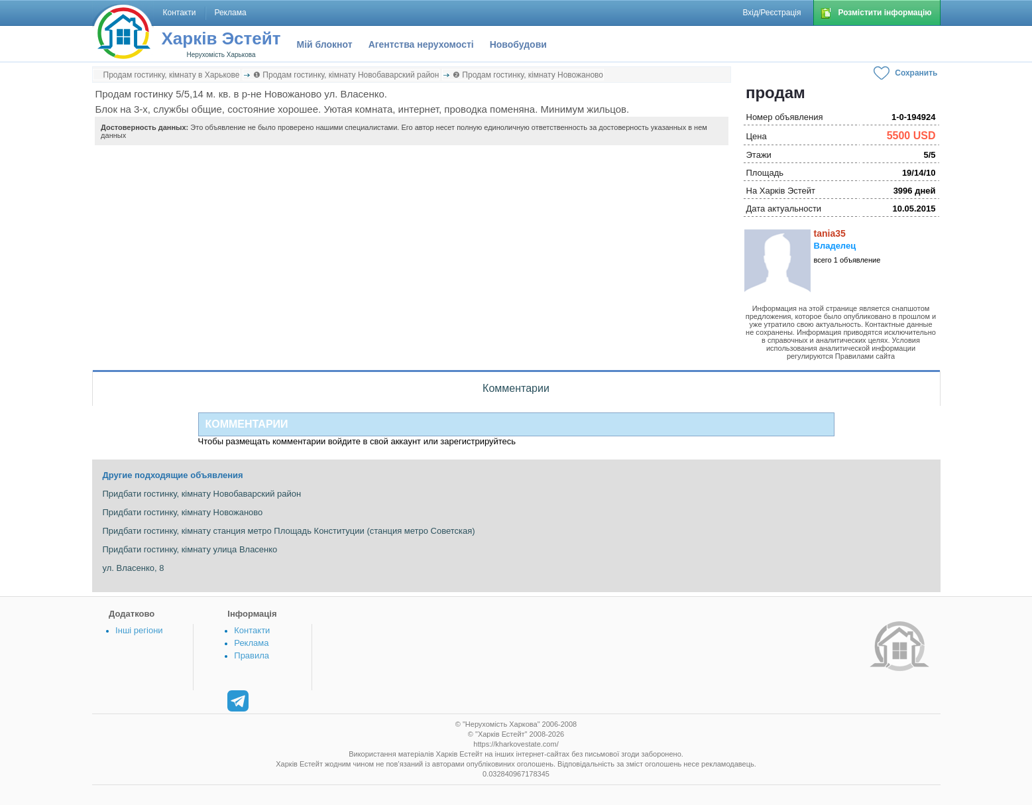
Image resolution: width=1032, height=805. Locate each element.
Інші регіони (138, 630)
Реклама (251, 643)
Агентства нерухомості (421, 44)
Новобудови (518, 44)
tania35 (830, 233)
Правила (251, 655)
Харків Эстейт (221, 38)
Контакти (252, 630)
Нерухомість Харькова (220, 54)
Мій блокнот (325, 44)
